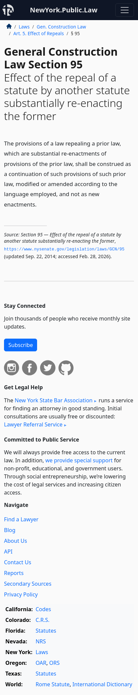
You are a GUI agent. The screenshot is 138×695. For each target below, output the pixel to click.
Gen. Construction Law (61, 26)
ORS (54, 663)
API (8, 551)
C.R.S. (42, 620)
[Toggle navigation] (124, 10)
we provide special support (79, 460)
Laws (24, 26)
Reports (14, 573)
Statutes (45, 630)
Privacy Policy (21, 594)
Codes (43, 609)
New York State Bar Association (54, 400)
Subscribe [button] (20, 345)
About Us (15, 540)
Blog (9, 530)
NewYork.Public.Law (63, 9)
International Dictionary (102, 684)
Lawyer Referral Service (33, 424)
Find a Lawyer (21, 519)
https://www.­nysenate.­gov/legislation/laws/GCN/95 (64, 249)
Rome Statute (52, 684)
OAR (40, 663)
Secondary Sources (27, 583)
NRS (40, 641)
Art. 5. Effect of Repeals (38, 33)
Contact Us (17, 562)
